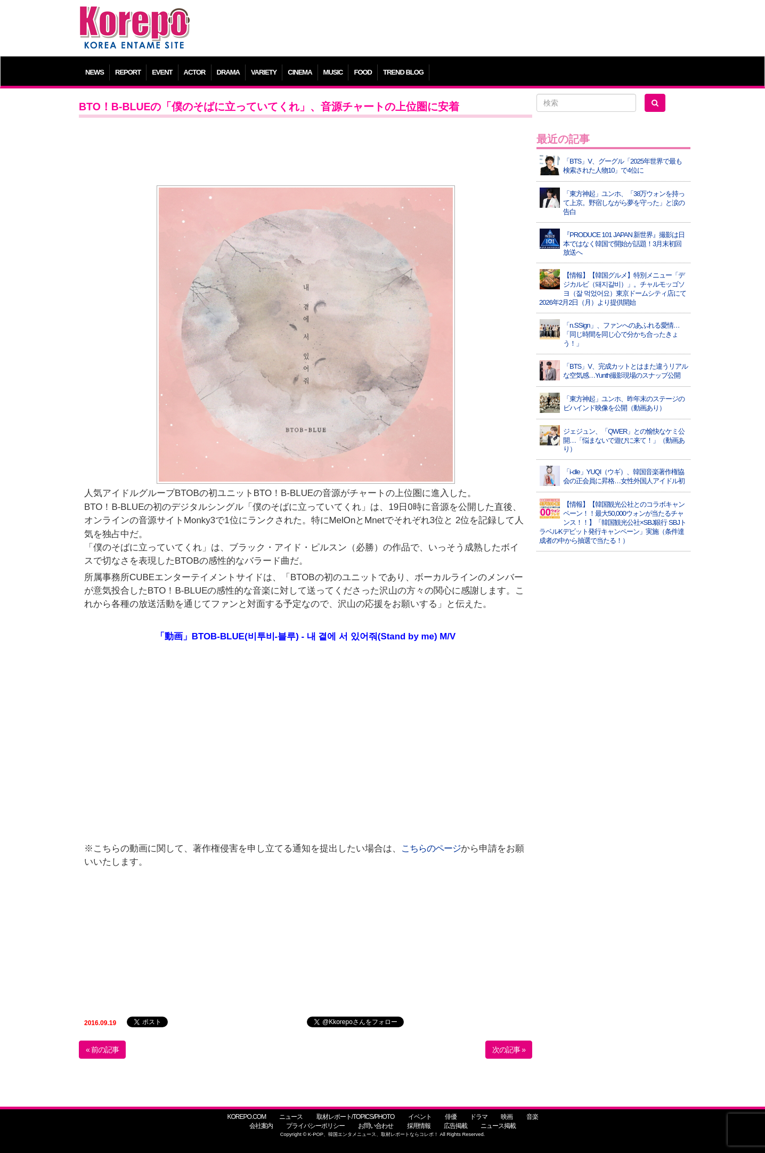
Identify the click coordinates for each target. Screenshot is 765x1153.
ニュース (291, 1116)
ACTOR (195, 72)
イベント (420, 1116)
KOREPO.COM (246, 1116)
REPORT (128, 72)
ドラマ (478, 1116)
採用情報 (418, 1126)
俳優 (451, 1116)
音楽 (532, 1116)
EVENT (162, 72)
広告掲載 (455, 1126)
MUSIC (333, 72)
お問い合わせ (375, 1126)
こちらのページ (431, 848)
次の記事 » (508, 1049)
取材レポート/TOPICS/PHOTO (355, 1116)
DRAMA (228, 72)
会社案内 (261, 1126)
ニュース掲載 (498, 1126)
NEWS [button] (94, 72)
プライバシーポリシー (315, 1126)
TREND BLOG (403, 72)
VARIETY (263, 72)
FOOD (363, 72)
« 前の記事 (102, 1049)
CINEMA (300, 72)
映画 (506, 1116)
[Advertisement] (459, 29)
